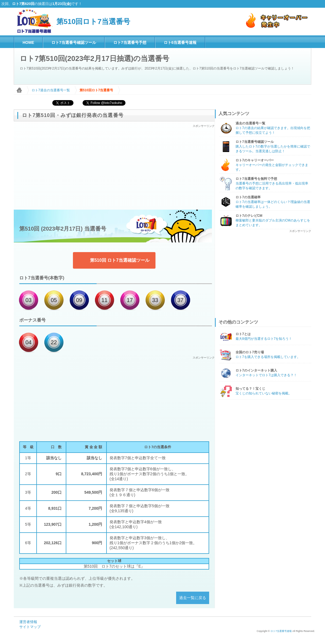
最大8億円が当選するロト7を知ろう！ (264, 339)
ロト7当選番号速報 (281, 631)
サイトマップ (30, 627)
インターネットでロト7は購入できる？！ (266, 375)
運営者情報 (28, 622)
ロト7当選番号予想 (129, 42)
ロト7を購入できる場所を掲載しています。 (268, 357)
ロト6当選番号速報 (180, 42)
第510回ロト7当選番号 (93, 21)
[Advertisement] (114, 166)
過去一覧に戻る (192, 597)
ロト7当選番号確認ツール (73, 42)
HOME (28, 42)
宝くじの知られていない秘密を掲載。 (264, 393)
